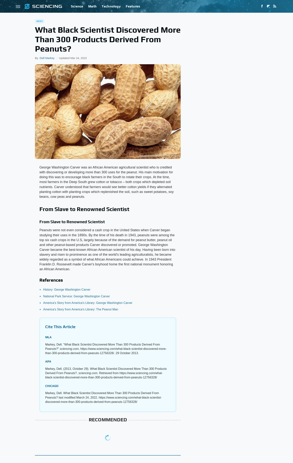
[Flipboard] (268, 6)
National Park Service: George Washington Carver (76, 296)
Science (77, 6)
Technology (111, 6)
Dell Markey (47, 58)
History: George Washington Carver (66, 289)
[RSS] (274, 6)
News (39, 21)
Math (92, 6)
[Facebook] (262, 6)
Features (133, 6)
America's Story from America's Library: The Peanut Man (80, 309)
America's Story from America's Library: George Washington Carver (87, 302)
